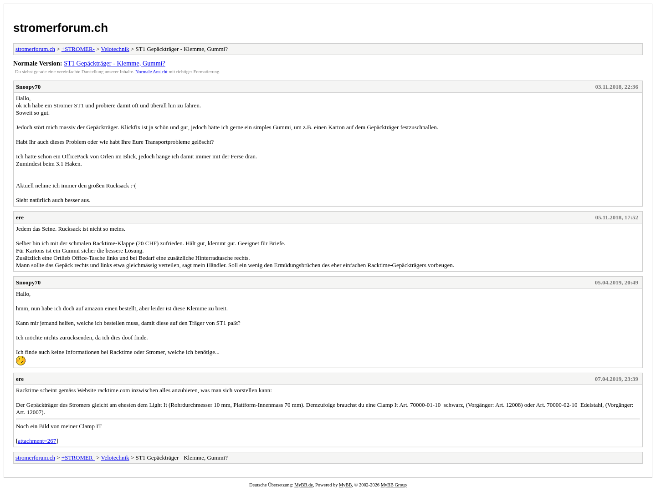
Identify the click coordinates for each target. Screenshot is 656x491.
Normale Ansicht (151, 71)
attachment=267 (37, 440)
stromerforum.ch (60, 28)
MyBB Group (394, 484)
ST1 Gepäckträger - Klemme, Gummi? (114, 63)
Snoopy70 (28, 86)
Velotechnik (115, 49)
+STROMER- (78, 49)
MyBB (345, 484)
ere (20, 217)
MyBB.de (303, 484)
